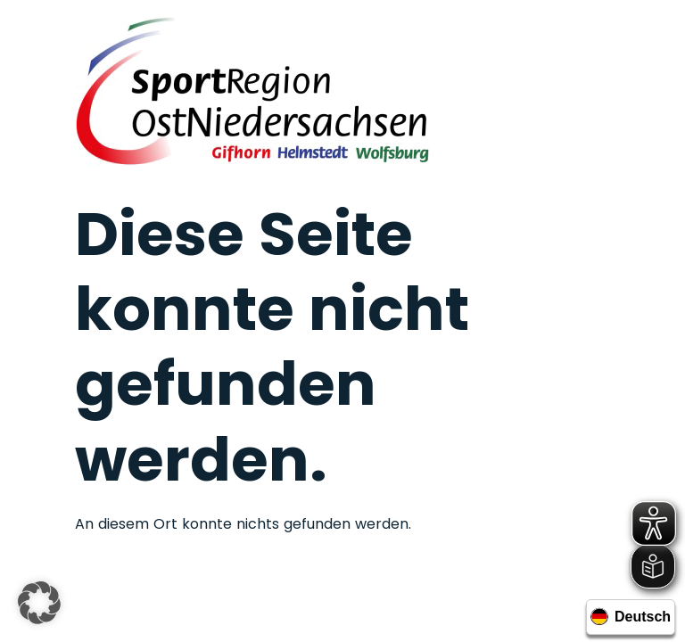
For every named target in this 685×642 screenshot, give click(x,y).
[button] (39, 603)
